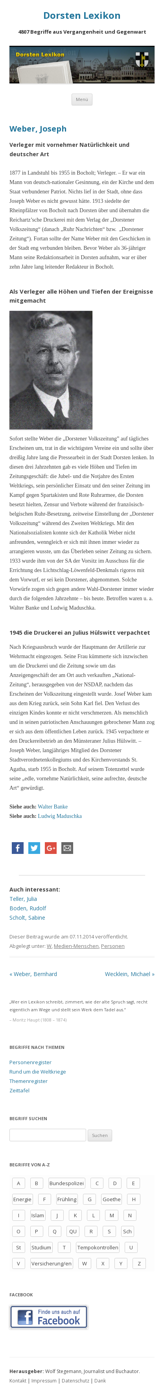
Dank (100, 1380)
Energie (22, 1199)
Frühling (66, 1199)
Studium (41, 1247)
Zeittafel (19, 1090)
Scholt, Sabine (27, 917)
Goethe (112, 1199)
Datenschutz (75, 1380)
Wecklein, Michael (130, 974)
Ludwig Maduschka (60, 816)
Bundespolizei (67, 1183)
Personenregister (30, 1062)
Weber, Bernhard (33, 974)
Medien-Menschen (76, 945)
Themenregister (28, 1081)
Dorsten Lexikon (82, 15)
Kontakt (17, 1380)
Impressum (44, 1380)
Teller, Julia (23, 898)
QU (73, 1231)
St (18, 1247)
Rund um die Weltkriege (37, 1071)
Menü (82, 99)
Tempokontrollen (97, 1247)
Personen (113, 945)
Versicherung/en (51, 1263)
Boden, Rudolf (27, 908)
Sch (127, 1231)
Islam (37, 1215)
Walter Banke (53, 807)
